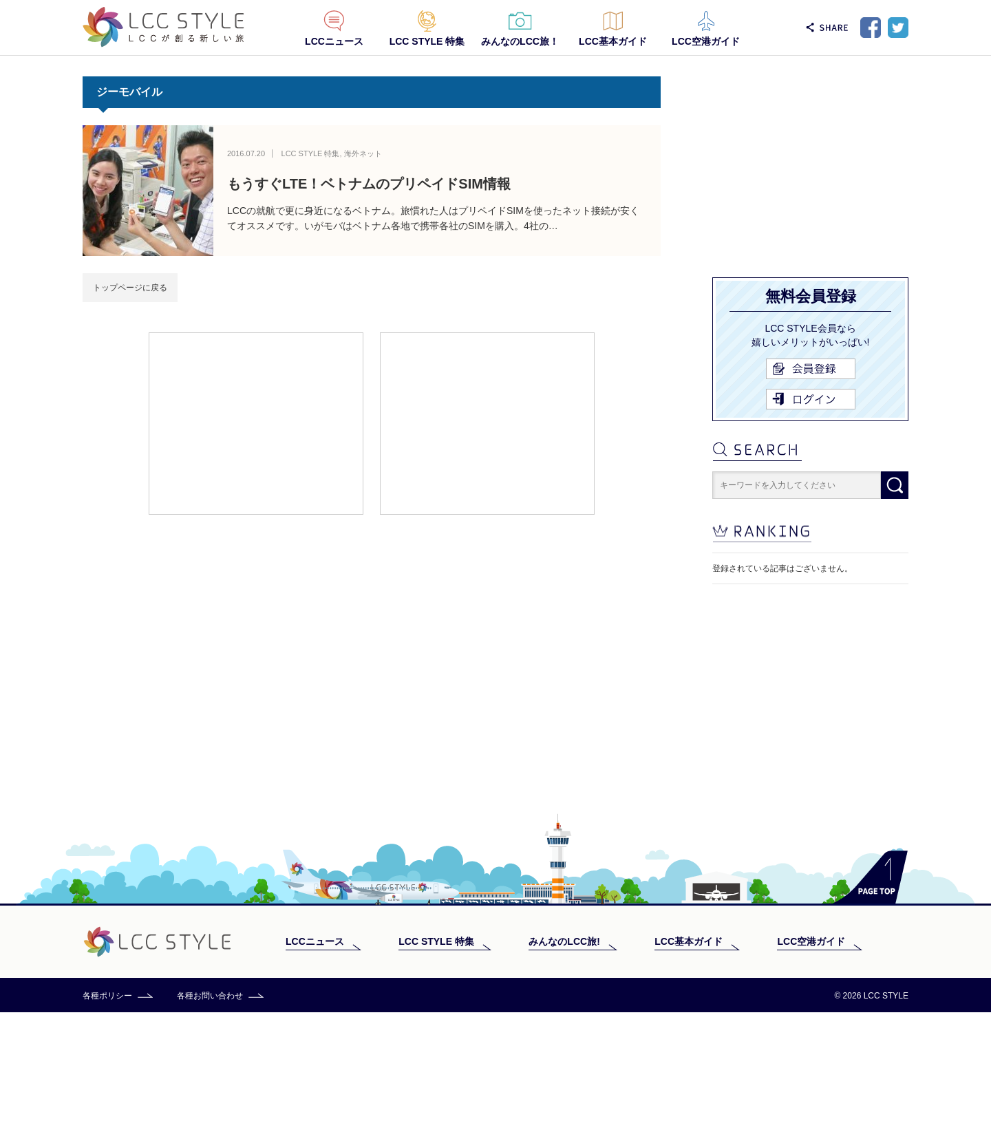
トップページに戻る (130, 287)
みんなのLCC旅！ (520, 41)
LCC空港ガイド (706, 41)
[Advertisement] (256, 423)
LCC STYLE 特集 (427, 41)
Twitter (898, 27)
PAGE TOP (870, 1007)
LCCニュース (334, 41)
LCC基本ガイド (613, 41)
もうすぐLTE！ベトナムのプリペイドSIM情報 (369, 183)
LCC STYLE (163, 27)
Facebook (870, 27)
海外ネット (363, 153)
